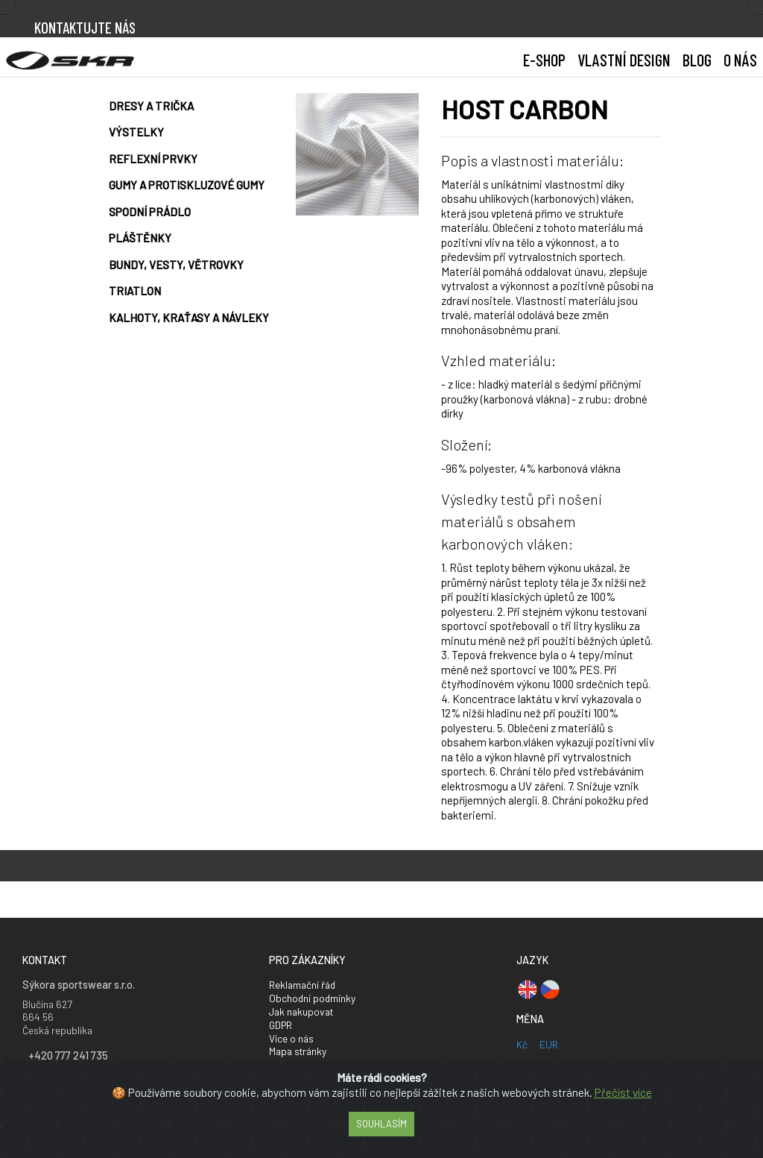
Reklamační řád (302, 984)
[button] (624, 60)
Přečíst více (623, 1092)
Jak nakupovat (301, 1011)
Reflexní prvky (153, 159)
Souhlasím (381, 1124)
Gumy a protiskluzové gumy (187, 185)
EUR (548, 1044)
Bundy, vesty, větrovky (176, 264)
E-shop (544, 59)
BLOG (697, 59)
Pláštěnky (140, 238)
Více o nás (291, 1038)
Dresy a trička (151, 106)
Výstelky (136, 132)
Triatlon (135, 291)
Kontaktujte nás (85, 27)
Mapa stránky (297, 1051)
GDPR (280, 1025)
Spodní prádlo (150, 211)
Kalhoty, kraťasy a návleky (189, 317)
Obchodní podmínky (312, 998)
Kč (522, 1044)
